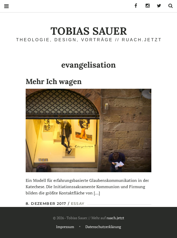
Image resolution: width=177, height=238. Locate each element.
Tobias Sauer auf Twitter (157, 5)
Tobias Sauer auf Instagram (145, 5)
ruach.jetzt (115, 218)
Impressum (65, 226)
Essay (78, 203)
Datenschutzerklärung (103, 226)
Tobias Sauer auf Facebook (134, 5)
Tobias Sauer (89, 31)
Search (168, 5)
